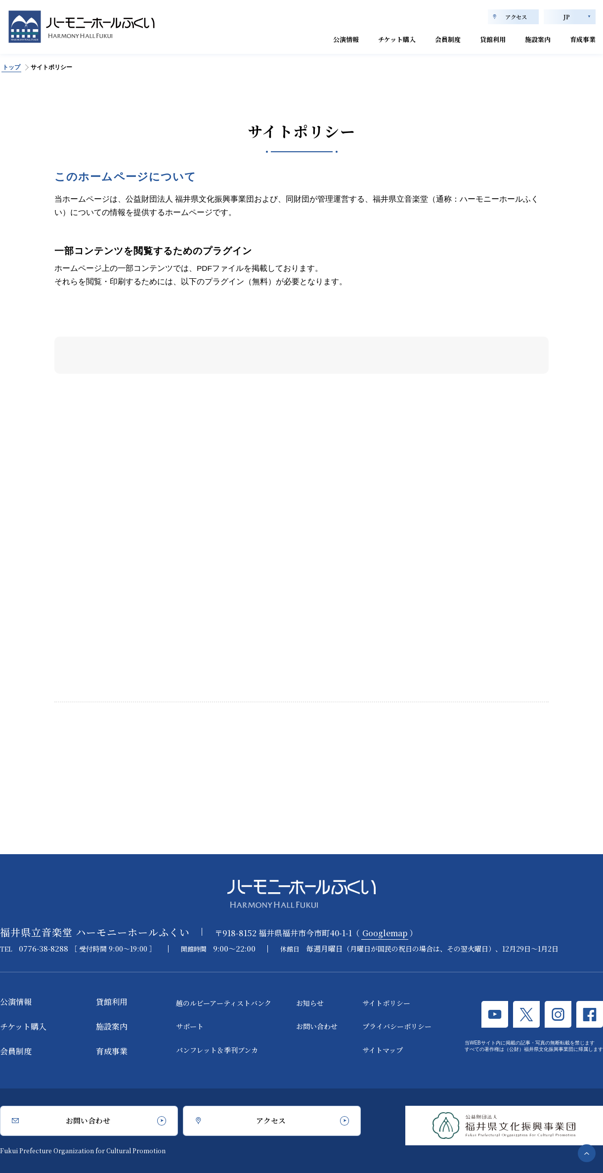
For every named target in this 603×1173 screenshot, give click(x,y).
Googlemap (385, 933)
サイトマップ (382, 1050)
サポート (190, 1027)
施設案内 (528, 38)
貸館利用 (477, 38)
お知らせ (310, 1003)
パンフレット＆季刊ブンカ (217, 1050)
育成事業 (580, 38)
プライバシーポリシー (396, 1027)
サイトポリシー (386, 1003)
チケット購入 (367, 38)
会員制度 (425, 38)
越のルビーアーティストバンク (223, 1003)
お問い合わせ (317, 1027)
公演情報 (308, 38)
